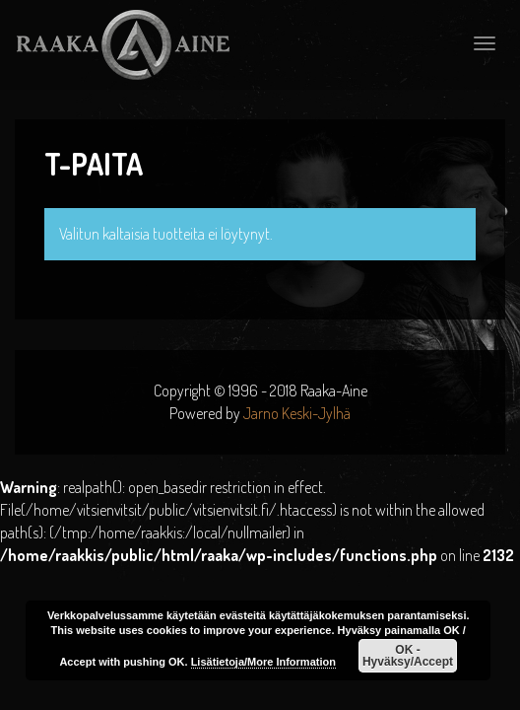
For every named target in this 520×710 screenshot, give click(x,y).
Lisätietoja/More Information (263, 662)
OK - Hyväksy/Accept (407, 656)
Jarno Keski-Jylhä (297, 413)
